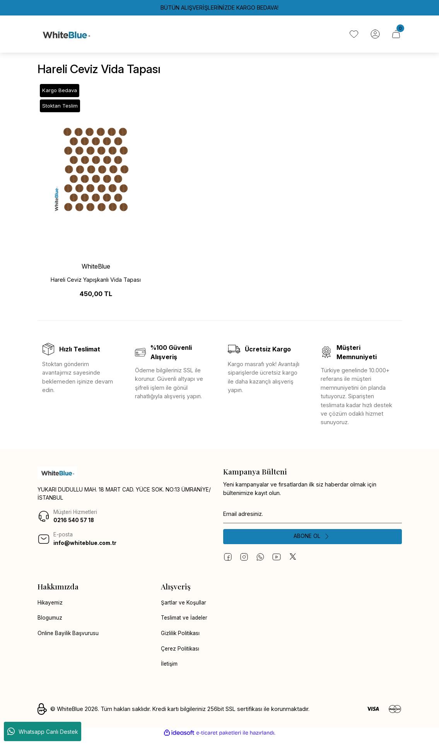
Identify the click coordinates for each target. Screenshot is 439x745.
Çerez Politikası (181, 654)
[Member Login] (374, 36)
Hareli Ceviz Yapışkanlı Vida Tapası (96, 283)
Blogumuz (50, 623)
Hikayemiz (51, 608)
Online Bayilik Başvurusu (69, 639)
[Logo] (66, 36)
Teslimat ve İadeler (186, 623)
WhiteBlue (96, 270)
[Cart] (395, 36)
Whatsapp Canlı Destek (42, 731)
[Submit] (312, 541)
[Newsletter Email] (312, 518)
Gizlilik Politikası (181, 639)
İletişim (170, 670)
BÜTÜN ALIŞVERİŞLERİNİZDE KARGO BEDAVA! (219, 7)
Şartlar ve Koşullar (184, 608)
